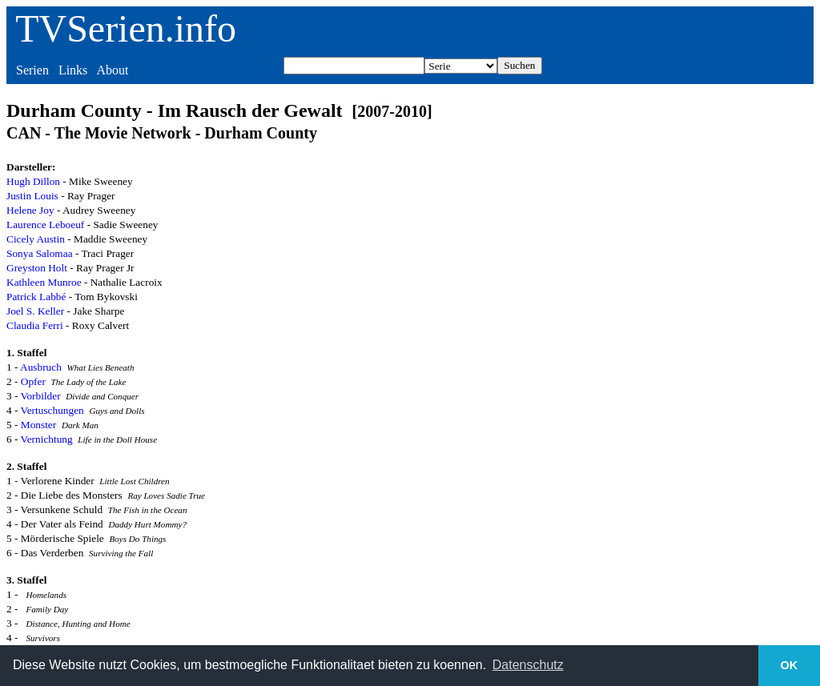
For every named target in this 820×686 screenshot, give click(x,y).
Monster (38, 425)
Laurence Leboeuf (45, 225)
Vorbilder (41, 396)
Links (72, 70)
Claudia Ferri (34, 325)
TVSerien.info (125, 28)
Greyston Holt (36, 268)
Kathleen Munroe (44, 282)
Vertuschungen (52, 410)
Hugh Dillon (33, 181)
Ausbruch (41, 367)
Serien (32, 70)
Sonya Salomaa (39, 253)
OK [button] (789, 665)
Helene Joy (30, 210)
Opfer (33, 381)
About (112, 70)
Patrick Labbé (36, 297)
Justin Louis (32, 196)
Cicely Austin (35, 239)
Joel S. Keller (35, 311)
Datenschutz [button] (528, 665)
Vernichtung (47, 439)
